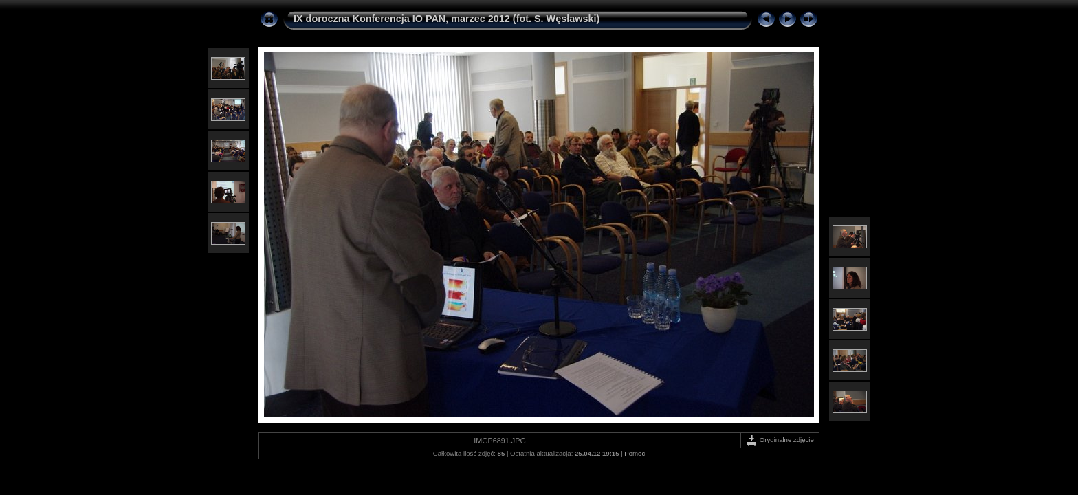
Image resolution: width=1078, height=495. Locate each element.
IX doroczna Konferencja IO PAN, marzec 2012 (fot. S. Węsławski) (447, 18)
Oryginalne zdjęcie (780, 439)
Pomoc (634, 453)
